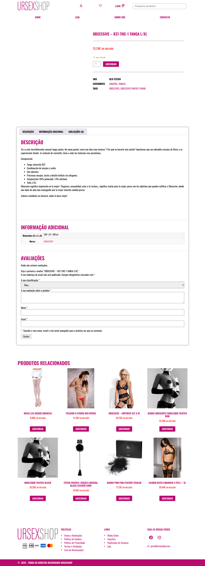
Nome (24, 307)
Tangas (122, 84)
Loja (77, 17)
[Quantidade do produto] (97, 64)
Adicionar (111, 64)
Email (24, 319)
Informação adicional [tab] (51, 131)
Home (38, 17)
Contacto (165, 17)
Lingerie (113, 84)
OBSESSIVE (114, 88)
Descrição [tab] (28, 131)
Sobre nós (119, 17)
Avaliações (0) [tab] (76, 131)
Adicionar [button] (37, 429)
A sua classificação (30, 280)
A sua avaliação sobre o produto (36, 290)
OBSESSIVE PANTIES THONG (133, 88)
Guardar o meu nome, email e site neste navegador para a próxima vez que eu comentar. (62, 330)
